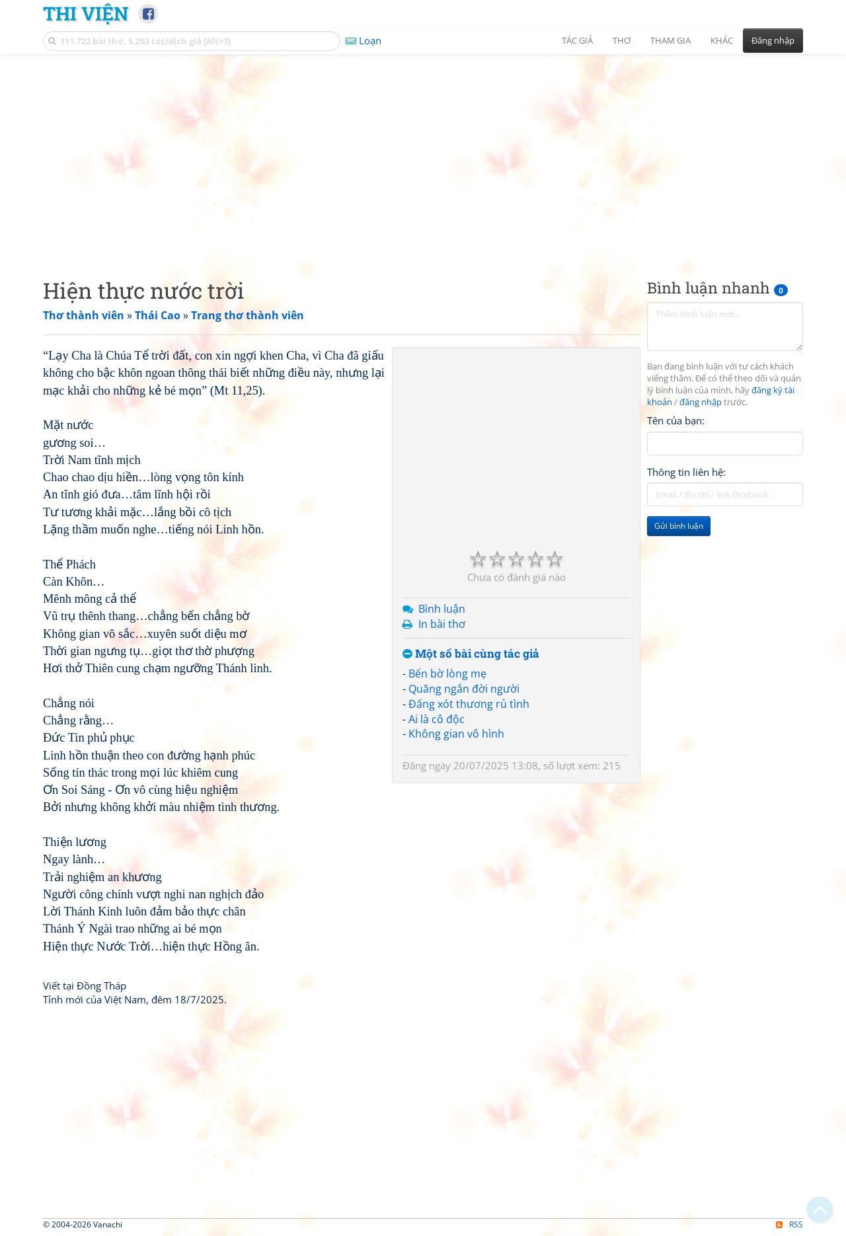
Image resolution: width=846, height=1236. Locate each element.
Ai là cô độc (436, 719)
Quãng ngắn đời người (463, 688)
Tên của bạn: (676, 420)
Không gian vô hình (456, 733)
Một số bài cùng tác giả (471, 654)
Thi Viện (85, 13)
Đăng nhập (772, 40)
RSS (789, 1224)
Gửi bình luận (678, 525)
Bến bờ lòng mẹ (447, 673)
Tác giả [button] (577, 40)
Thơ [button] (622, 40)
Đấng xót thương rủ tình (468, 704)
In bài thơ (441, 624)
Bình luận (441, 608)
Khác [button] (722, 40)
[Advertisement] (423, 155)
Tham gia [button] (670, 40)
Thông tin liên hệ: (686, 472)
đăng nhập (700, 402)
